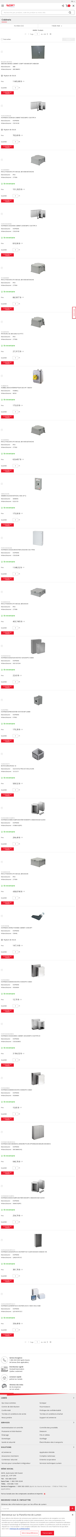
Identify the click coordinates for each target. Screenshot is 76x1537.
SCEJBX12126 (5, 872)
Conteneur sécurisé (9, 1460)
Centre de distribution (11, 1407)
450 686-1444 (12, 1484)
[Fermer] (72, 1514)
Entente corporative (48, 1460)
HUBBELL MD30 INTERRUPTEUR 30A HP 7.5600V (16, 388)
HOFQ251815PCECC (8, 1304)
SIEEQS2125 (5, 494)
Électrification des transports (51, 1442)
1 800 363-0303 (23, 1486)
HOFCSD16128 (6, 116)
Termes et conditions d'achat (51, 1414)
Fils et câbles (45, 1435)
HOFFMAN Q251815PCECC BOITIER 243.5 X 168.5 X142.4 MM (20, 1306)
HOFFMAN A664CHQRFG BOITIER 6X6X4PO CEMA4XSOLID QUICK (23, 1198)
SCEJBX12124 (5, 602)
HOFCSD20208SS (7, 1034)
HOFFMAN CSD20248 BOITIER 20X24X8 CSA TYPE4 (18, 550)
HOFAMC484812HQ (8, 1142)
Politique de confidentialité (50, 1410)
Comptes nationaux (47, 1456)
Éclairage (5, 1435)
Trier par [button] (56, 26)
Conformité (6, 1410)
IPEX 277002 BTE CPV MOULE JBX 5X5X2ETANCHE (17, 442)
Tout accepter (47, 1533)
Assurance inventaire (10, 1456)
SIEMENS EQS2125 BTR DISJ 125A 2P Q (13, 496)
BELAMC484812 (6, 62)
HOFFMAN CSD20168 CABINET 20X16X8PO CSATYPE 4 (19, 226)
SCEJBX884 (5, 170)
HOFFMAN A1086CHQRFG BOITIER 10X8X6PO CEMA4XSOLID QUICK (23, 820)
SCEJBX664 (5, 278)
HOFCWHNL (5, 926)
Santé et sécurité (8, 1442)
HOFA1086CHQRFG (8, 818)
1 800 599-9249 (16, 1481)
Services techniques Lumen (50, 1463)
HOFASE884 (5, 1088)
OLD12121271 (5, 764)
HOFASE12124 (5, 656)
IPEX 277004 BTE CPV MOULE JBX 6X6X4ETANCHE (17, 280)
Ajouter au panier (7, 92)
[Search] (38, 12)
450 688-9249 (10, 1479)
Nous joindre (7, 1418)
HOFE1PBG (4, 710)
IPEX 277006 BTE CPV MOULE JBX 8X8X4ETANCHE (17, 172)
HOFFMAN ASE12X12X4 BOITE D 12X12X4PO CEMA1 (17, 658)
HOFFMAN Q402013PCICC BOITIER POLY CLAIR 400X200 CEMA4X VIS (24, 1252)
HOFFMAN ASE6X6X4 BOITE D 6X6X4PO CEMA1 (16, 982)
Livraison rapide (15, 1377)
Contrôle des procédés (49, 1428)
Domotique (6, 1439)
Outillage (43, 1439)
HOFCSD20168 (6, 224)
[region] (38, 1524)
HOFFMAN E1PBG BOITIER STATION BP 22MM (15, 712)
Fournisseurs (45, 1407)
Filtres (19, 26)
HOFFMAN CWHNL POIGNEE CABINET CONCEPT (16, 928)
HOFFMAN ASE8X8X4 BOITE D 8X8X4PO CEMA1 (16, 1090)
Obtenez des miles (16, 1385)
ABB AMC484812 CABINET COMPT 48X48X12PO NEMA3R (20, 64)
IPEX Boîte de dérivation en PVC (12, 334)
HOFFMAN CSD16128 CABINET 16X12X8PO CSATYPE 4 (18, 118)
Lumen (38, 1398)
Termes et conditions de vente (14, 1414)
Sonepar (43, 1403)
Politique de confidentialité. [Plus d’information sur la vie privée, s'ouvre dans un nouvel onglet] (19, 1529)
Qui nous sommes (9, 1403)
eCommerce (6, 1452)
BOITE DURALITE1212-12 (8, 766)
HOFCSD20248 (6, 548)
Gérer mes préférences (30, 1533)
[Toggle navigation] (2, 6)
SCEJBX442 (5, 332)
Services (38, 1422)
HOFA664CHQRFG (7, 1196)
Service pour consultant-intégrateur (16, 1463)
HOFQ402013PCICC (8, 1250)
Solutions (38, 1447)
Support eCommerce (48, 1418)
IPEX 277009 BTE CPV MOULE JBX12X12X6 (14, 874)
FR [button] (72, 1)
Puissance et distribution (12, 1431)
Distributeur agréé (16, 1367)
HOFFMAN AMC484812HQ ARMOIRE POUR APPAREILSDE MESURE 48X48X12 (26, 1144)
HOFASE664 (5, 980)
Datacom (43, 1431)
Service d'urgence (15, 1358)
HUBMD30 (4, 386)
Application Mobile (47, 1452)
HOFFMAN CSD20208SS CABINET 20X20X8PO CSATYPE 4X (20, 1036)
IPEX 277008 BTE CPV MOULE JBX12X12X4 (14, 604)
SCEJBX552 (5, 440)
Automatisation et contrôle (12, 1428)
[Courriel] (35, 1508)
